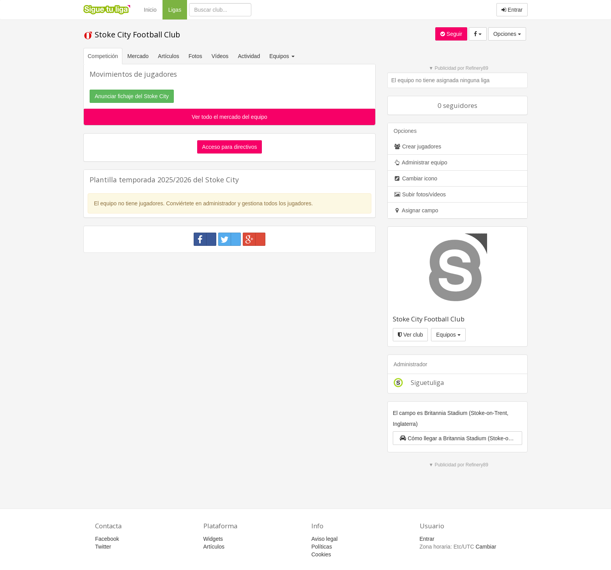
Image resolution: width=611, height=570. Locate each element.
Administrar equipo (420, 162)
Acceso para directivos (229, 147)
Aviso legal (324, 539)
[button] (457, 438)
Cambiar (485, 547)
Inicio (150, 10)
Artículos (168, 56)
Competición (103, 56)
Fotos (195, 56)
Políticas (321, 547)
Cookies (321, 554)
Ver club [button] (410, 335)
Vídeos (220, 56)
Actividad (249, 56)
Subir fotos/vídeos (420, 194)
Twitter (103, 547)
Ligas (177, 9)
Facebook (107, 539)
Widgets (213, 539)
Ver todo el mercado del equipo (229, 117)
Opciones (507, 34)
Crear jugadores (417, 146)
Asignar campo (416, 210)
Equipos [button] (282, 56)
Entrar (512, 10)
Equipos (448, 335)
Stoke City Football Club (131, 34)
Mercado (137, 56)
